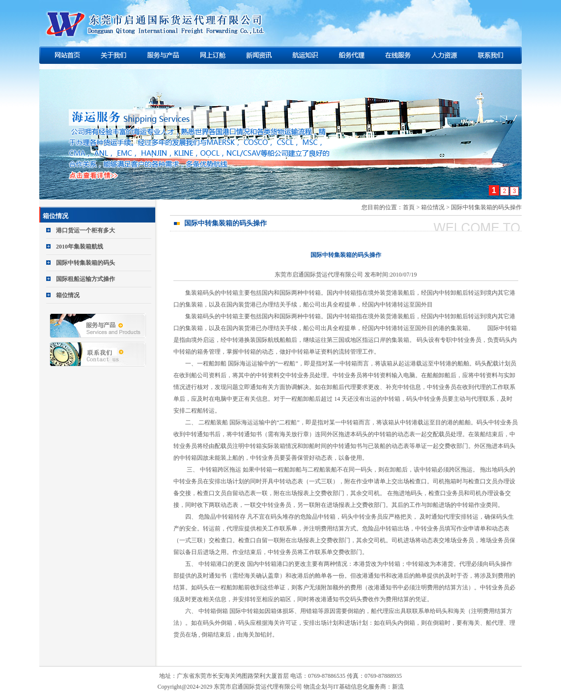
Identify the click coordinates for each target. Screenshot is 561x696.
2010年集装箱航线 (79, 246)
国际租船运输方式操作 (85, 279)
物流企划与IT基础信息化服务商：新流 (353, 686)
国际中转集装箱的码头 (85, 262)
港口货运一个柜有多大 (85, 230)
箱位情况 (68, 295)
